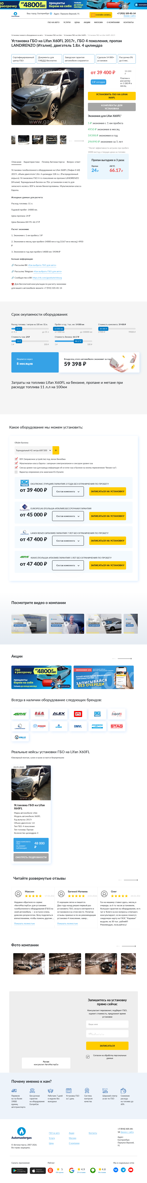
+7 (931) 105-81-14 (126, 13)
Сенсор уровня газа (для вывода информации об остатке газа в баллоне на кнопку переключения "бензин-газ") (65, 467)
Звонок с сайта (130, 16)
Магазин (98, 22)
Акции (87, 22)
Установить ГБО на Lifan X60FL (112, 96)
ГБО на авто (53, 22)
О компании (113, 22)
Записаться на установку (107, 491)
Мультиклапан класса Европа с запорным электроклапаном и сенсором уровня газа (54, 463)
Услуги (67, 22)
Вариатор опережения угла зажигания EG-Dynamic (39, 472)
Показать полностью (24, 923)
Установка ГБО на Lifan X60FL (75, 35)
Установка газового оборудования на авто (27, 35)
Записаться (107, 1045)
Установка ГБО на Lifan (53, 35)
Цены (77, 22)
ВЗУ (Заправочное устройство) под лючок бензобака (40, 459)
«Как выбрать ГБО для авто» (42, 265)
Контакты (129, 22)
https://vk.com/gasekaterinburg (47, 277)
